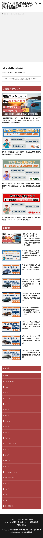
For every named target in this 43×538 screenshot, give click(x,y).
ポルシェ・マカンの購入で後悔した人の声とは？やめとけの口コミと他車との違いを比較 (31, 325)
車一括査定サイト (10, 506)
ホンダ (7, 449)
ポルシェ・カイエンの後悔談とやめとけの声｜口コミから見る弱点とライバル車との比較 (31, 282)
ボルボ (7, 455)
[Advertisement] (21, 38)
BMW (6, 376)
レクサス (7, 489)
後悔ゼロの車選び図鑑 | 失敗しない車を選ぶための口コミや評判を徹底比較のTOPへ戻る (22, 79)
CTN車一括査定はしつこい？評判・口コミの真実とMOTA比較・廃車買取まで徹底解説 (21, 153)
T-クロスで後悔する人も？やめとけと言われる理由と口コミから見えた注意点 (31, 267)
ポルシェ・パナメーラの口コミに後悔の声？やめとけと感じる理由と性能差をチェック (31, 311)
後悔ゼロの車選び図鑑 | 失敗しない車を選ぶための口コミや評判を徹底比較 (17, 5)
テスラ (7, 427)
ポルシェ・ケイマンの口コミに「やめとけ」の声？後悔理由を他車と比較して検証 (31, 353)
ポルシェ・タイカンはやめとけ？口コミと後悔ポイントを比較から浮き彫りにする (31, 297)
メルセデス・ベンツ (11, 472)
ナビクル (7, 438)
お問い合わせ (21, 525)
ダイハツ (7, 421)
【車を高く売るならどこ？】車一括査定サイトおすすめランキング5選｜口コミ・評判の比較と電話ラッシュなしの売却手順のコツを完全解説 (21, 120)
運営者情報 (34, 522)
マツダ (7, 466)
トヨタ (7, 432)
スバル (7, 415)
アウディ (7, 398)
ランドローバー (9, 478)
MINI (6, 387)
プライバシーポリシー (25, 519)
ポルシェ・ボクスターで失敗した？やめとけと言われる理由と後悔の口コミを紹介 (31, 339)
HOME (6, 14)
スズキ (7, 410)
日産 (6, 500)
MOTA (7, 393)
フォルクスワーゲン (11, 444)
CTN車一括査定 (9, 381)
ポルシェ (7, 461)
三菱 (6, 495)
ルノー (7, 483)
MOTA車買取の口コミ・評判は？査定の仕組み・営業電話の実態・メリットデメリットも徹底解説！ (21, 219)
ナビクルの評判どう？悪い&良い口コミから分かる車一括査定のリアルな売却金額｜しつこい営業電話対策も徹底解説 (21, 186)
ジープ (7, 404)
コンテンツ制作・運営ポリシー (16, 522)
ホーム (12, 519)
